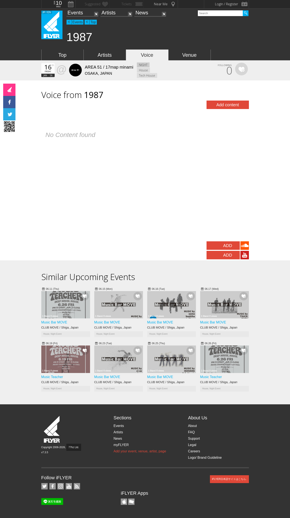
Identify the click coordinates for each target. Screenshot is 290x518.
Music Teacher (52, 377)
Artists (108, 12)
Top (93, 22)
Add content (227, 104)
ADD (227, 245)
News (141, 12)
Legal (192, 445)
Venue (189, 55)
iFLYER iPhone (124, 502)
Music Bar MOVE (54, 322)
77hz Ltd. (73, 447)
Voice (147, 55)
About (192, 426)
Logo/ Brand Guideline (205, 457)
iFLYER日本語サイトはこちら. (229, 479)
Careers (194, 451)
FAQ (191, 432)
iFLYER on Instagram (60, 486)
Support (194, 438)
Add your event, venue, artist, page (140, 451)
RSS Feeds (77, 486)
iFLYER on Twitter (44, 486)
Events (75, 12)
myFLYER (121, 445)
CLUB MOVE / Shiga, (60, 327)
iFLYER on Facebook (52, 486)
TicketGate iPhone (131, 502)
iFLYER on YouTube (69, 486)
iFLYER (52, 429)
